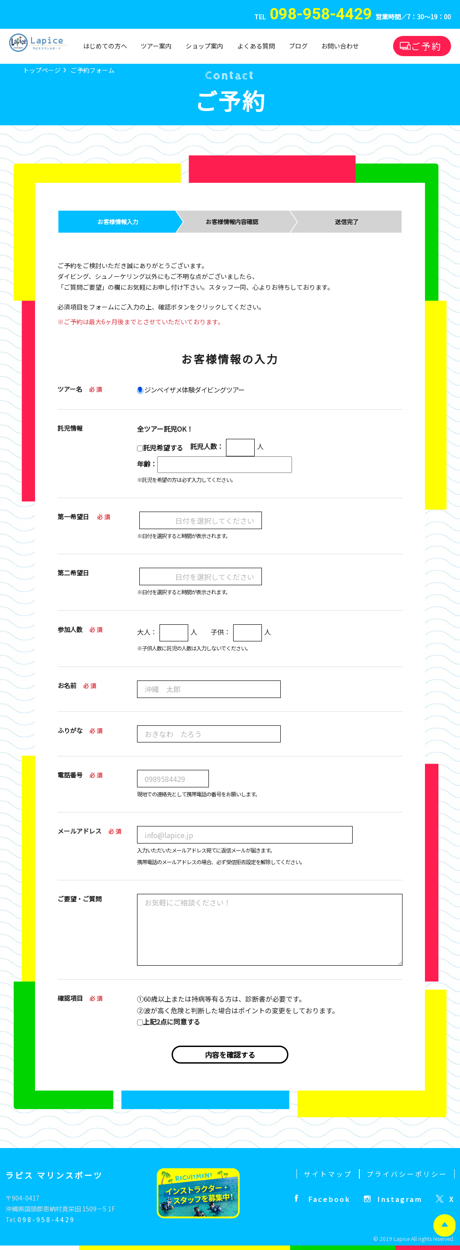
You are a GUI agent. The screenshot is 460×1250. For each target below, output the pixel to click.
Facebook (329, 1199)
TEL (313, 17)
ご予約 (426, 46)
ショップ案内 (204, 45)
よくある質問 (256, 45)
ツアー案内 (156, 45)
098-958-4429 (46, 1219)
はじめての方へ (105, 45)
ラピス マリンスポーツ (54, 1175)
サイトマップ (328, 1174)
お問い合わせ (340, 45)
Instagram (399, 1199)
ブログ (298, 45)
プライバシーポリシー (407, 1174)
